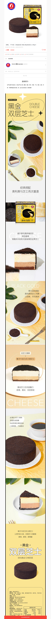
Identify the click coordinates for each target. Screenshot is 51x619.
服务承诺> (25, 64)
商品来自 (17, 64)
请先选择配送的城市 (25, 617)
